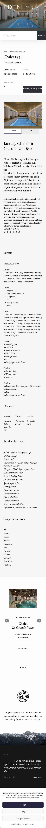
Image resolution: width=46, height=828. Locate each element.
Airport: (7, 416)
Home (5, 51)
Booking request (32, 89)
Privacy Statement (27, 824)
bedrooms (8, 82)
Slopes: (30, 416)
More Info (23, 648)
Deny (23, 812)
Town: (18, 416)
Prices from (9, 69)
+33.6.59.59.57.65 (32, 7)
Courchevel (12, 51)
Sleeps (26, 69)
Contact (27, 7)
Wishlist (36, 7)
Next (39, 115)
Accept (23, 805)
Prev (7, 621)
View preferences (23, 818)
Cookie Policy (16, 824)
